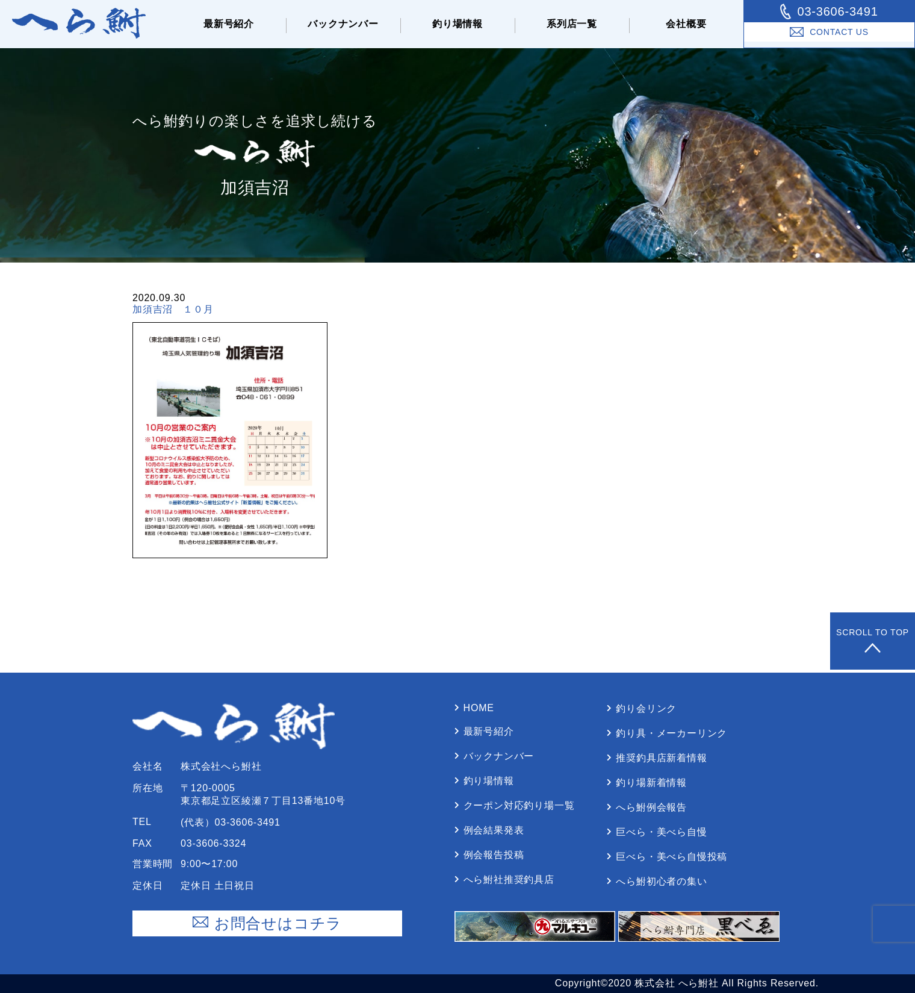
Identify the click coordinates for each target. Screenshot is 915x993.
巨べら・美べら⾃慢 (661, 832)
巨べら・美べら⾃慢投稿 (671, 856)
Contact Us (829, 32)
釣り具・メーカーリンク (671, 733)
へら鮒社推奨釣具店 (509, 879)
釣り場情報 (457, 24)
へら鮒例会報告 (651, 807)
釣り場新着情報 (651, 782)
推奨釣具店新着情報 (661, 758)
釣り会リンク (646, 708)
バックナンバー (343, 24)
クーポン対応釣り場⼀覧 (519, 805)
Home (479, 708)
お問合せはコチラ (267, 923)
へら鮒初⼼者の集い (661, 881)
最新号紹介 (228, 24)
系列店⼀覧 (572, 24)
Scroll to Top (872, 641)
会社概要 (686, 24)
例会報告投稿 (494, 855)
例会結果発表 (494, 830)
